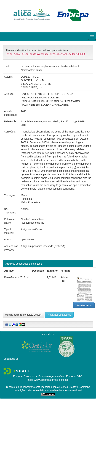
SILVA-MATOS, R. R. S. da (36, 83)
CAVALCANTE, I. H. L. (33, 87)
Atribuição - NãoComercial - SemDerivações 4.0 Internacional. (48, 390)
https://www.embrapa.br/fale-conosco (48, 379)
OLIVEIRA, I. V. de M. (33, 80)
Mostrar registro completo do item (23, 314)
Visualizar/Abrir (84, 305)
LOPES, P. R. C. (30, 76)
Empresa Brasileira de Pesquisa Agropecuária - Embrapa (44, 376)
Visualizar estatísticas (59, 314)
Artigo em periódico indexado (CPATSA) (43, 246)
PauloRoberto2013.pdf (16, 277)
